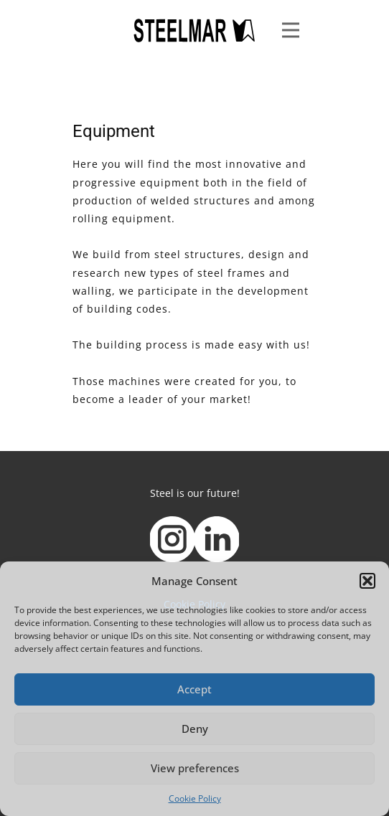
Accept (194, 689)
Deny (195, 728)
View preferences (195, 768)
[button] (367, 581)
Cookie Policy (195, 798)
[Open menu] (290, 31)
